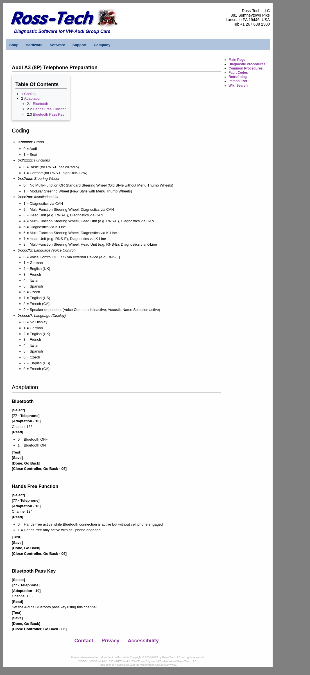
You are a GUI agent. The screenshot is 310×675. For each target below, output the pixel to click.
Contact (83, 640)
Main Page (236, 60)
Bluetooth (40, 104)
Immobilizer (237, 81)
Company (102, 45)
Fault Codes (238, 73)
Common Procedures (245, 68)
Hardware (34, 45)
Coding (30, 94)
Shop (14, 45)
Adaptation (32, 98)
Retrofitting (237, 77)
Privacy (110, 640)
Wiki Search (238, 86)
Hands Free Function (50, 109)
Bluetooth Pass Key (48, 114)
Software (57, 45)
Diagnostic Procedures (246, 64)
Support (80, 45)
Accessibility (143, 640)
